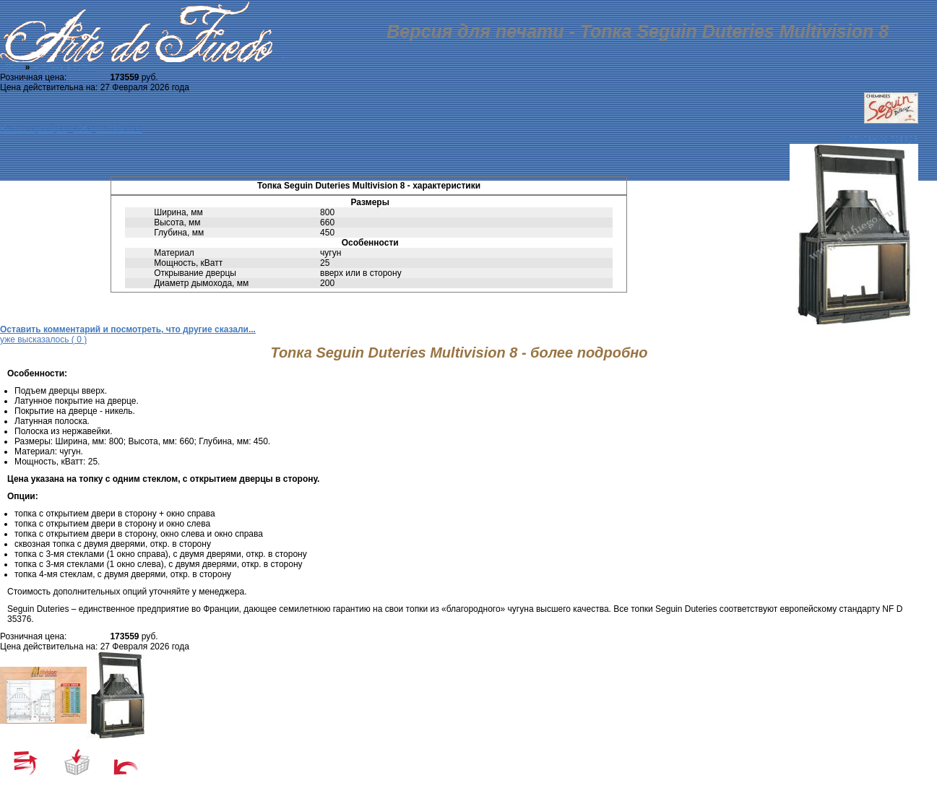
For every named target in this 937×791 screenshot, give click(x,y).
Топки (11, 67)
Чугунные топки (64, 67)
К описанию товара (879, 139)
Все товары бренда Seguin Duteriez (71, 129)
